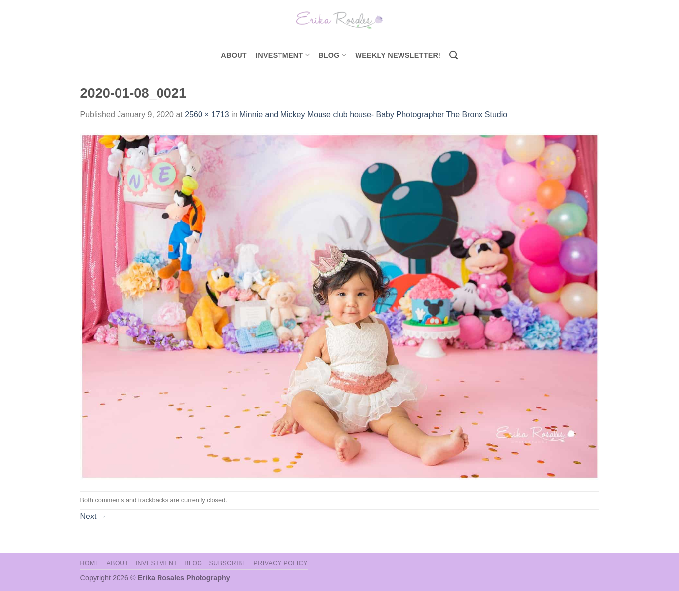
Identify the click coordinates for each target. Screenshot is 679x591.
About (234, 55)
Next (93, 516)
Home (90, 563)
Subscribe (227, 563)
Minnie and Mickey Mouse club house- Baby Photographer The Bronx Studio (373, 115)
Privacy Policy (281, 563)
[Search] (453, 55)
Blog (332, 55)
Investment (156, 563)
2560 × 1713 (207, 115)
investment (283, 55)
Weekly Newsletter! (397, 55)
